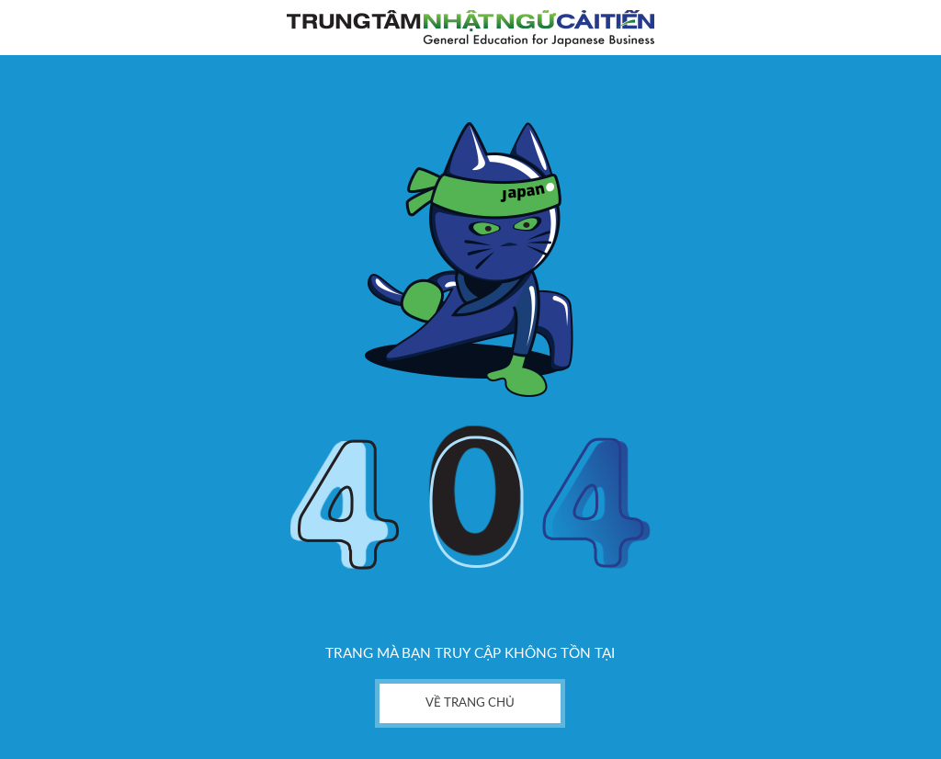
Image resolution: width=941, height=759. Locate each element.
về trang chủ (470, 703)
